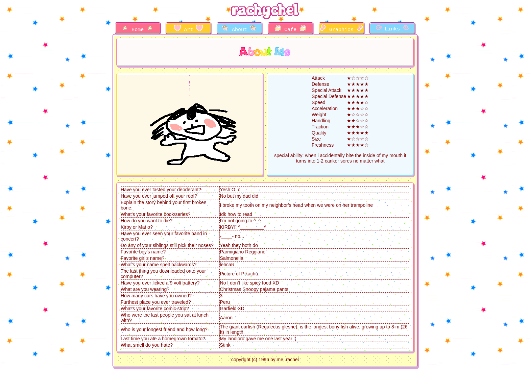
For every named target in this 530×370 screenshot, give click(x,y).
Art (188, 29)
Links (392, 28)
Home (137, 29)
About (239, 29)
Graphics (341, 29)
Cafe (290, 29)
